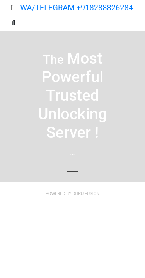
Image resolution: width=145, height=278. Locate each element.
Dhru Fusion (85, 193)
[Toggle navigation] (12, 8)
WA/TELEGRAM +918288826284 (76, 7)
